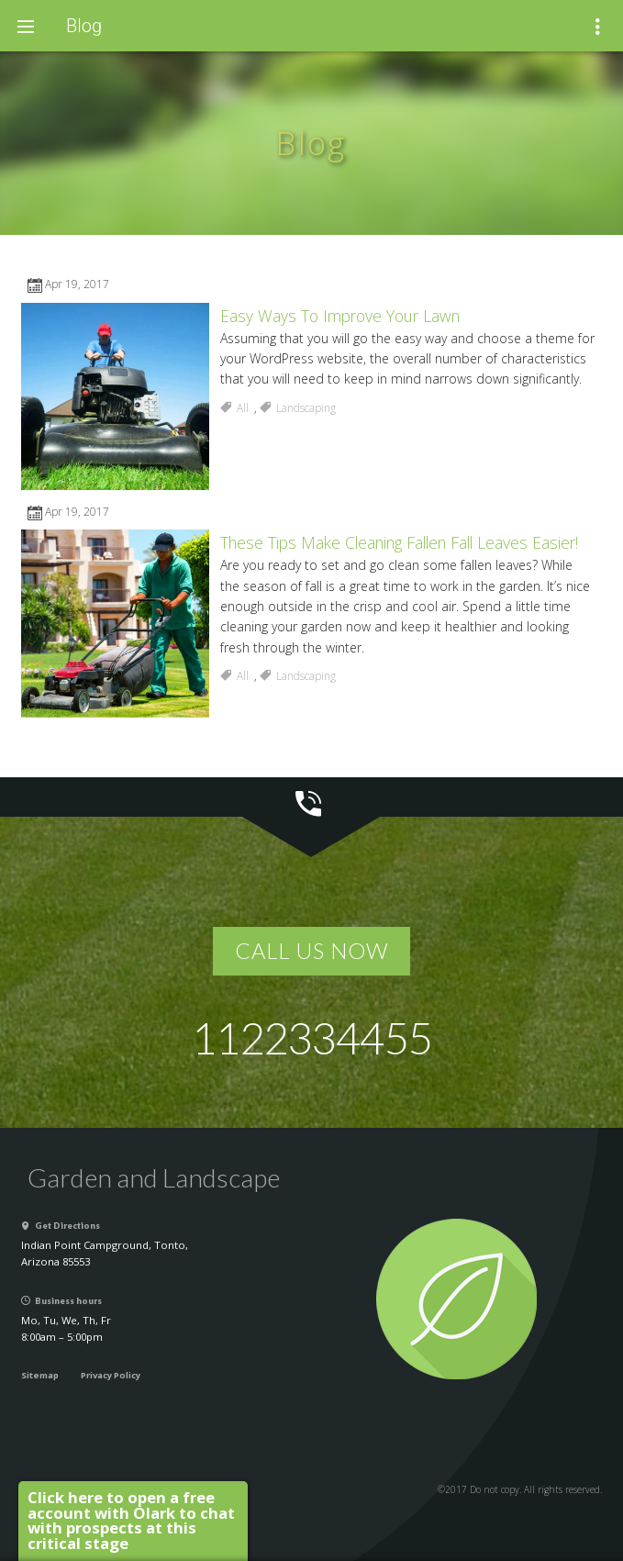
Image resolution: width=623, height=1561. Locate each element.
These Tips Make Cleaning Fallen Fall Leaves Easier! (399, 542)
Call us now (311, 951)
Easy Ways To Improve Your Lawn (340, 316)
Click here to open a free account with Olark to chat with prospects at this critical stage (131, 1520)
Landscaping (306, 407)
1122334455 (311, 1037)
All (243, 407)
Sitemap (40, 1375)
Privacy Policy (110, 1375)
